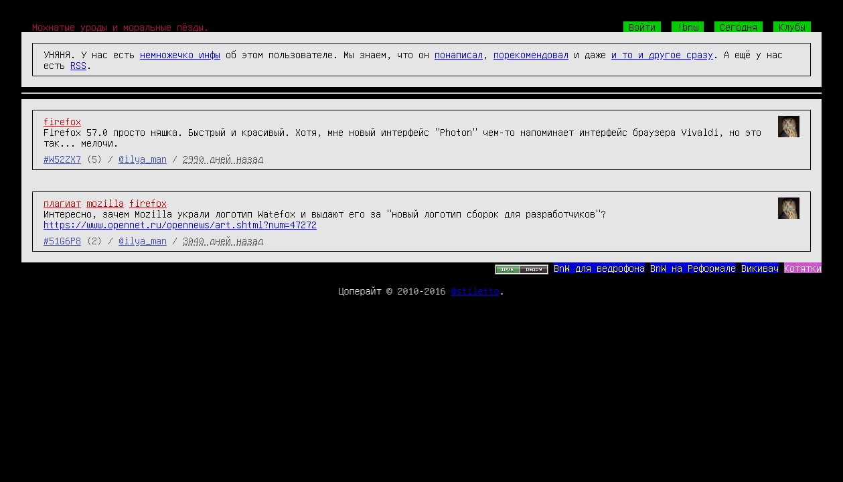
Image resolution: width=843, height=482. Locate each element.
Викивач (760, 267)
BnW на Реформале (693, 267)
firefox (62, 121)
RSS (78, 65)
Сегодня (738, 26)
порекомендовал (530, 54)
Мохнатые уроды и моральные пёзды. (120, 26)
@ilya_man (143, 158)
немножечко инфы (180, 54)
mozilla (105, 202)
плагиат (62, 202)
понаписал (459, 54)
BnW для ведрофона (599, 267)
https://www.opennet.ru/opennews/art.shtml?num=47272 (180, 224)
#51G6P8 (62, 240)
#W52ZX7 (62, 158)
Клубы (792, 26)
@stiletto (475, 290)
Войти (642, 26)
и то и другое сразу (662, 54)
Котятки (803, 267)
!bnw (687, 26)
